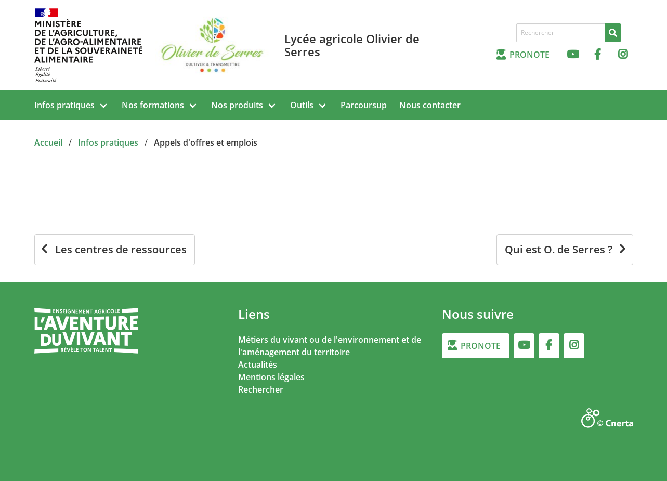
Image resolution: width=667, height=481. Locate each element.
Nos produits (237, 105)
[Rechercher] (613, 32)
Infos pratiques (64, 105)
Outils (301, 105)
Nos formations (153, 105)
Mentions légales (271, 377)
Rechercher (260, 389)
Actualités (257, 364)
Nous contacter (430, 105)
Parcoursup (364, 105)
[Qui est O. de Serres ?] (564, 249)
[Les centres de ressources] (114, 249)
